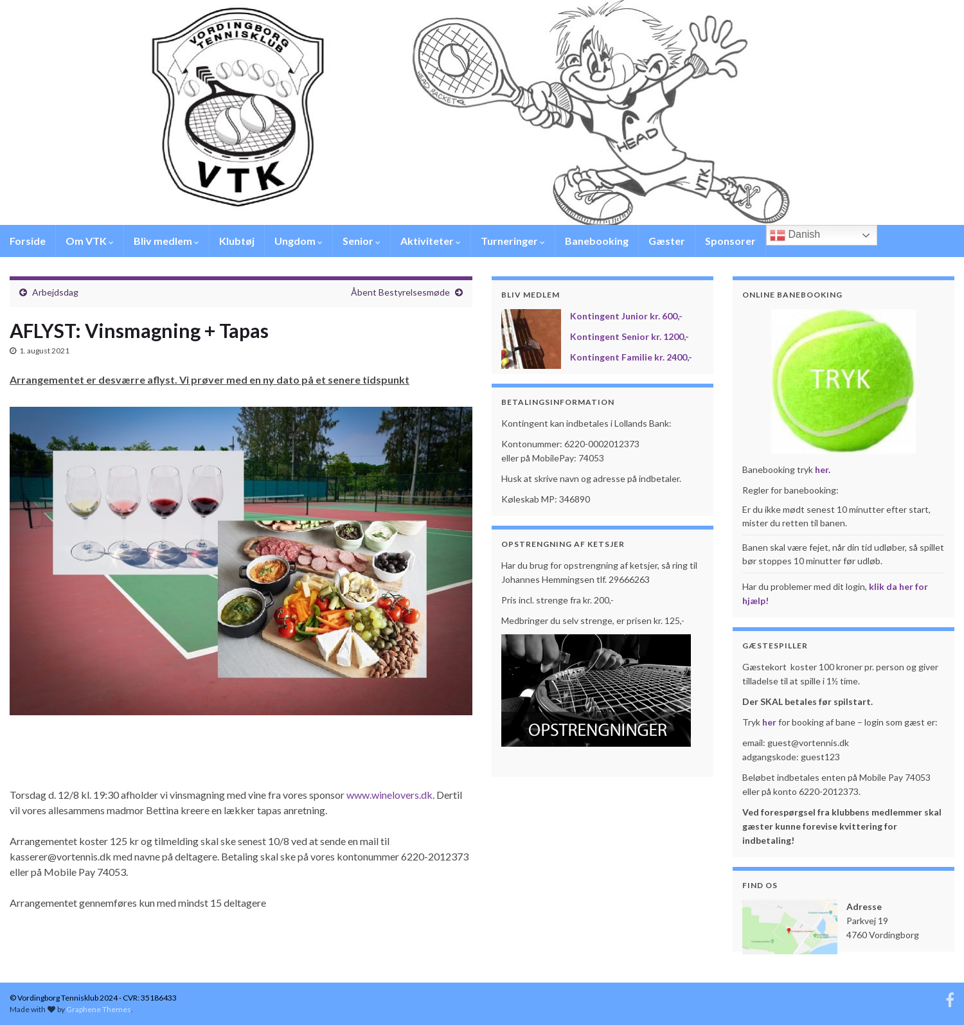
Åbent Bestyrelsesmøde (400, 292)
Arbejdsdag (55, 292)
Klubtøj (236, 241)
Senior (361, 241)
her (821, 469)
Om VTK (90, 241)
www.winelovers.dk (389, 795)
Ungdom (298, 241)
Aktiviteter (430, 241)
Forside (28, 241)
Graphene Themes (98, 1009)
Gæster (666, 241)
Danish (795, 235)
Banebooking (597, 241)
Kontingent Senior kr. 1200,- (629, 336)
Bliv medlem (166, 241)
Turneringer (513, 241)
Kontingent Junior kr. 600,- (626, 315)
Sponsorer (730, 241)
